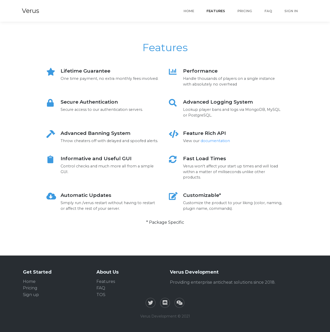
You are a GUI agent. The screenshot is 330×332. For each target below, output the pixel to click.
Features (216, 11)
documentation (215, 140)
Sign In (291, 11)
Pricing (244, 11)
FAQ (268, 11)
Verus (30, 10)
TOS (100, 294)
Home (189, 11)
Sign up (31, 294)
